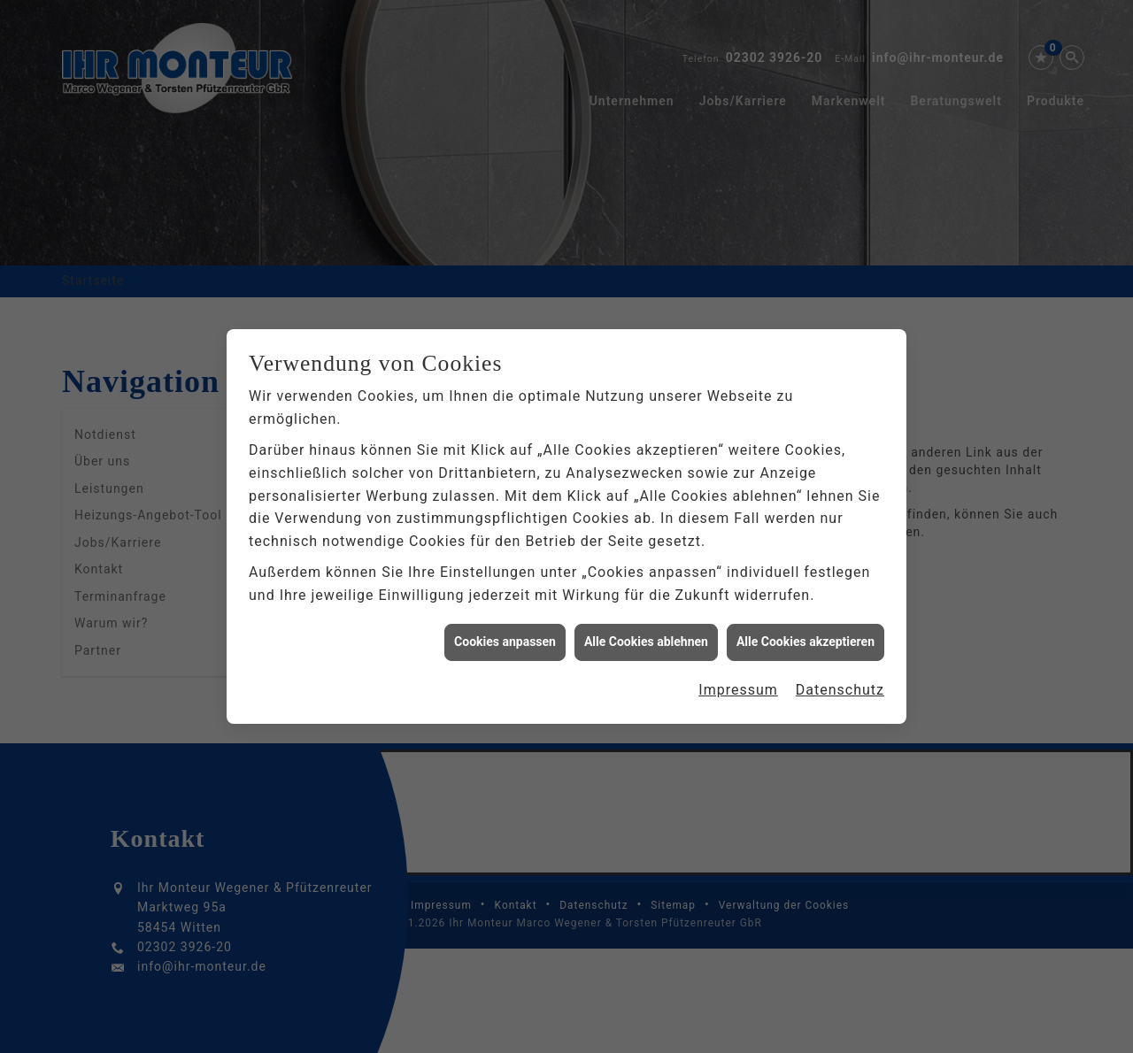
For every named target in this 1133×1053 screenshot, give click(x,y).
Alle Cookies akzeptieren (805, 633)
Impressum (738, 681)
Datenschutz (840, 681)
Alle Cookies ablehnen (646, 633)
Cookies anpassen (505, 633)
